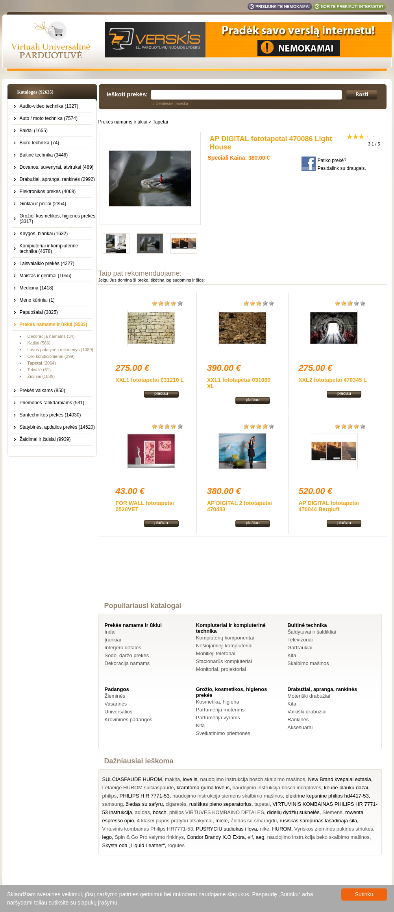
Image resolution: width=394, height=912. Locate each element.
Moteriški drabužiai (308, 696)
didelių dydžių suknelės (293, 812)
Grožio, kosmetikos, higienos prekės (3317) (58, 218)
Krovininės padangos (128, 719)
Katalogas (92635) (35, 92)
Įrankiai (113, 640)
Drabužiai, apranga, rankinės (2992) (57, 179)
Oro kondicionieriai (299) (51, 356)
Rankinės (298, 719)
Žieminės (115, 696)
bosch (159, 812)
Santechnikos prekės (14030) (50, 415)
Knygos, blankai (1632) (44, 233)
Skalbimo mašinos (308, 663)
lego (107, 837)
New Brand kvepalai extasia (339, 779)
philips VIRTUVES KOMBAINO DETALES (216, 812)
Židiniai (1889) (41, 376)
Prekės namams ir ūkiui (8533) (53, 324)
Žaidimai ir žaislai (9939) (45, 439)
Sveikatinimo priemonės (223, 733)
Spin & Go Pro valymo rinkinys (149, 837)
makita (172, 779)
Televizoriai (300, 640)
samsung (112, 804)
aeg (260, 837)
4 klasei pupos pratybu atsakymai (175, 821)
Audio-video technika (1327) (49, 106)
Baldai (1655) (34, 130)
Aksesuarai (300, 727)
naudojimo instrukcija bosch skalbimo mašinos (252, 779)
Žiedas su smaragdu (253, 821)
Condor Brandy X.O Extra (215, 837)
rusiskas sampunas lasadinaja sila (318, 821)
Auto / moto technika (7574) (49, 118)
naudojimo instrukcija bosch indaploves (276, 787)
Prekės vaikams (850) (42, 390)
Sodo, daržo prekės (127, 655)
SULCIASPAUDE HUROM (132, 779)
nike (264, 829)
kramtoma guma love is (203, 787)
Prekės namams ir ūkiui (123, 122)
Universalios (119, 712)
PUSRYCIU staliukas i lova (226, 829)
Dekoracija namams (127, 663)
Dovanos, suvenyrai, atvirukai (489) (57, 167)
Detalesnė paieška (172, 103)
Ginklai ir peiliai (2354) (43, 203)
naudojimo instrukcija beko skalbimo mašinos (318, 837)
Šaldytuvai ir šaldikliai (311, 632)
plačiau (161, 393)
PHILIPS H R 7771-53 (145, 796)
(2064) (42, 363)
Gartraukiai (300, 647)
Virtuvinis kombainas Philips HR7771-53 (147, 829)
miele (221, 821)
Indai (110, 632)
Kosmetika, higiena (217, 702)
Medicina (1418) (37, 288)
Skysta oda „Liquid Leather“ (133, 845)
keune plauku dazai (346, 787)
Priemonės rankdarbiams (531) (52, 402)
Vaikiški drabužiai (306, 712)
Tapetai (160, 122)
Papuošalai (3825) (39, 312)
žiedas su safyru (144, 804)
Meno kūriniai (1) (37, 300)
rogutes (176, 845)
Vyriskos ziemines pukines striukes (333, 829)
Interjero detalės (123, 647)
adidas (142, 812)
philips (109, 796)
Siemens (332, 812)
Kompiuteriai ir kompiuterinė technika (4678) (49, 248)
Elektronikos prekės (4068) (48, 191)
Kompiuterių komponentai (225, 638)
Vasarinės (116, 704)
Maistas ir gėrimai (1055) (46, 275)
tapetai (262, 804)
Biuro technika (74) (39, 143)
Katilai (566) (39, 343)
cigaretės (176, 804)
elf (250, 837)
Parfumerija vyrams (218, 717)
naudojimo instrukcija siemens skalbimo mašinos (227, 796)
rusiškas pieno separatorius (220, 804)
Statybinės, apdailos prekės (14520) (57, 427)
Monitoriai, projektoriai (221, 669)
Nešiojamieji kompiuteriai (224, 646)
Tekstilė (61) (39, 369)
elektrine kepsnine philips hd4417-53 (327, 796)
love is (190, 779)
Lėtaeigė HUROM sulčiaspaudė (138, 787)
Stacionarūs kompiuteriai (224, 661)
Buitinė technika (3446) (44, 155)
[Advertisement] (242, 576)
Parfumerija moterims (220, 710)
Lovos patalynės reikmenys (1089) (61, 349)
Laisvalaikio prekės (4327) (47, 263)
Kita (291, 655)
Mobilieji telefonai (215, 653)
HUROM (281, 829)
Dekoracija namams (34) (51, 336)
